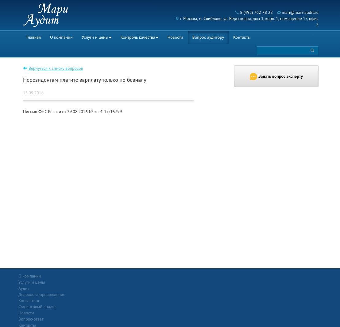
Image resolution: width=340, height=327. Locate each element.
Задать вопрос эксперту (276, 76)
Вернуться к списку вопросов (56, 68)
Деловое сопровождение (90, 288)
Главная (33, 37)
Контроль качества (139, 37)
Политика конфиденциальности (294, 276)
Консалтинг (77, 294)
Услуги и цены (96, 37)
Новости (175, 37)
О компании (61, 37)
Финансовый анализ (86, 300)
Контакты (242, 37)
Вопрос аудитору (208, 37)
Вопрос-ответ (184, 276)
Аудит (72, 282)
